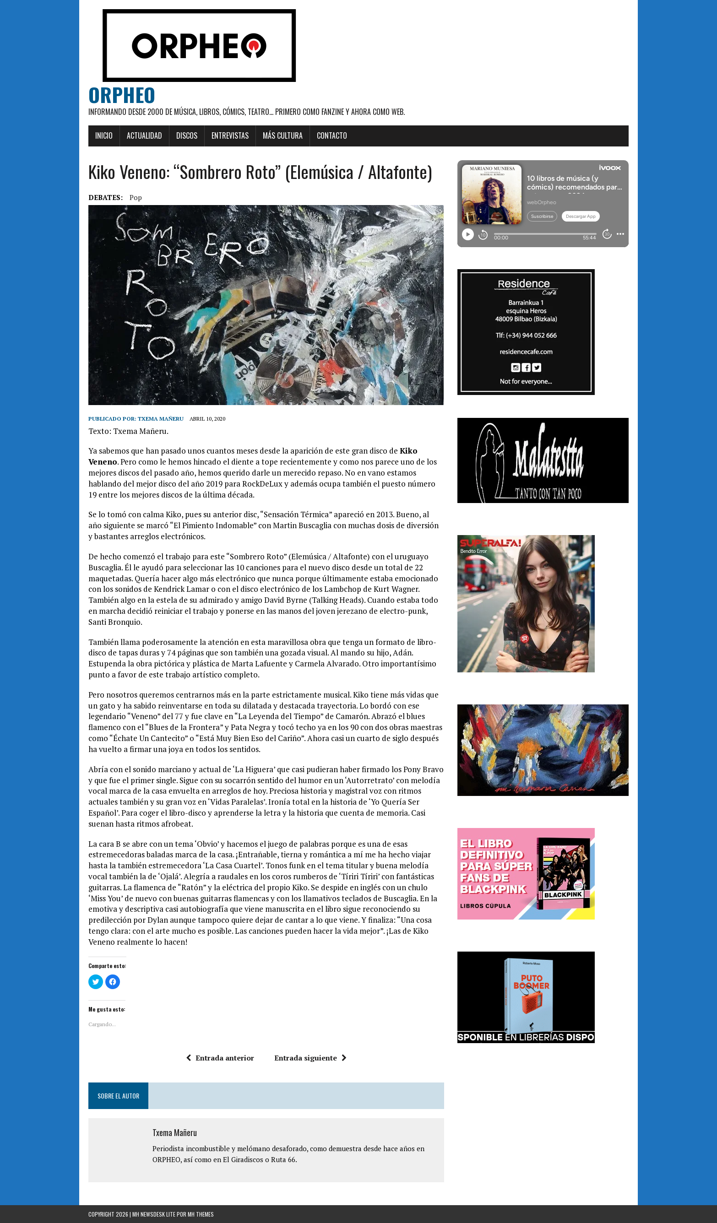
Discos (186, 135)
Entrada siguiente (310, 1058)
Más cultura (283, 135)
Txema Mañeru (161, 418)
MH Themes (201, 1214)
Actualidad (144, 135)
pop (136, 197)
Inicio (104, 135)
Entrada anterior (220, 1058)
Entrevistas (230, 135)
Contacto (332, 135)
